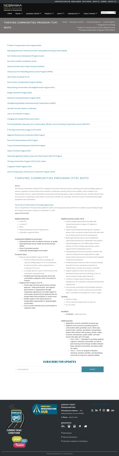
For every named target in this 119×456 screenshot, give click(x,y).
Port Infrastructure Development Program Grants (25, 56)
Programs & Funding (106, 25)
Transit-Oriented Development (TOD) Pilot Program (26, 145)
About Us (96, 2)
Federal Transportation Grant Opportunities (96, 27)
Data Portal (86, 2)
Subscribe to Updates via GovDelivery (74, 440)
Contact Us (112, 2)
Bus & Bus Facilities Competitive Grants (22, 61)
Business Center (33, 13)
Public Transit (90, 13)
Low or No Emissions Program (18, 114)
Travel (19, 13)
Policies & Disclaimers (69, 436)
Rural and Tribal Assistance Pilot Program (22, 140)
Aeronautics (74, 13)
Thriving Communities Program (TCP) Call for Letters (26, 161)
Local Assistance (94, 22)
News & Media (76, 2)
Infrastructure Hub (62, 2)
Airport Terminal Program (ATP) (19, 151)
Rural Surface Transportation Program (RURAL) (24, 82)
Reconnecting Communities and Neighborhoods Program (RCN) (31, 87)
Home (9, 13)
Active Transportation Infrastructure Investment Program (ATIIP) (31, 172)
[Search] (115, 12)
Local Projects (109, 22)
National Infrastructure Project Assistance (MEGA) (25, 66)
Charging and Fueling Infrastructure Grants (23, 119)
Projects (49, 13)
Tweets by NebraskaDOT (99, 405)
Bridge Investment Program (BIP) (19, 93)
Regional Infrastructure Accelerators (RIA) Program (26, 135)
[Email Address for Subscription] (48, 369)
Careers (104, 2)
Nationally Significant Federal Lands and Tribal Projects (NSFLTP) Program (34, 156)
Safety (60, 13)
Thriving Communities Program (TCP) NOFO (24, 129)
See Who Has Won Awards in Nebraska (21, 108)
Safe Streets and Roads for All (18, 77)
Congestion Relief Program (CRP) (19, 166)
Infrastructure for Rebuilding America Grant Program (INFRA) (30, 72)
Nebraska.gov (66, 432)
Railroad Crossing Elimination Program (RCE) (23, 98)
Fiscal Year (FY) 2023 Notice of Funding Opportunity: (34, 205)
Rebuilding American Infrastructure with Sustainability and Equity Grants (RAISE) (37, 51)
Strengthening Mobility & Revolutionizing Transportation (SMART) (31, 103)
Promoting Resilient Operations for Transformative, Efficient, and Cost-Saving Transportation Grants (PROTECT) (48, 124)
